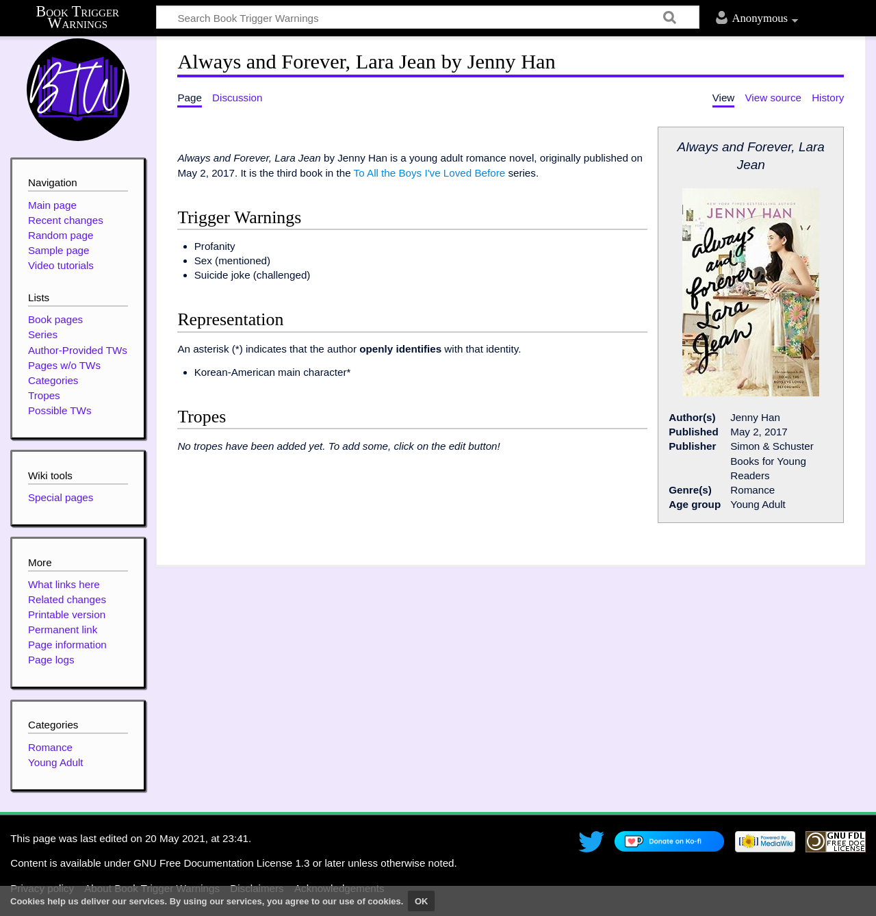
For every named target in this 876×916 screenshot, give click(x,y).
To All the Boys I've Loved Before (430, 173)
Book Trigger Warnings (78, 17)
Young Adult (55, 762)
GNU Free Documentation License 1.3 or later (239, 863)
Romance (50, 747)
